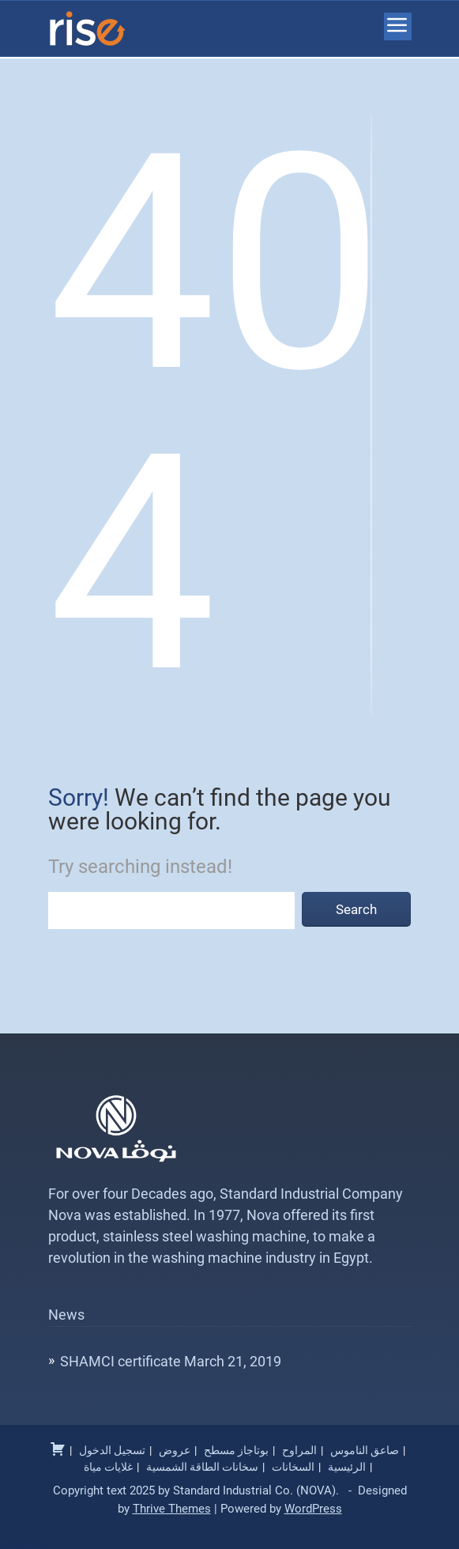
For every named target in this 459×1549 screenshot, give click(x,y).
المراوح (299, 1450)
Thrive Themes (172, 1509)
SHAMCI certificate (120, 1361)
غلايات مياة (108, 1466)
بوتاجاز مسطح (236, 1450)
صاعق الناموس (364, 1450)
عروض (174, 1450)
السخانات (293, 1466)
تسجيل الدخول (112, 1450)
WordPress (313, 1509)
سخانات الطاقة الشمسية (202, 1466)
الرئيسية (347, 1466)
